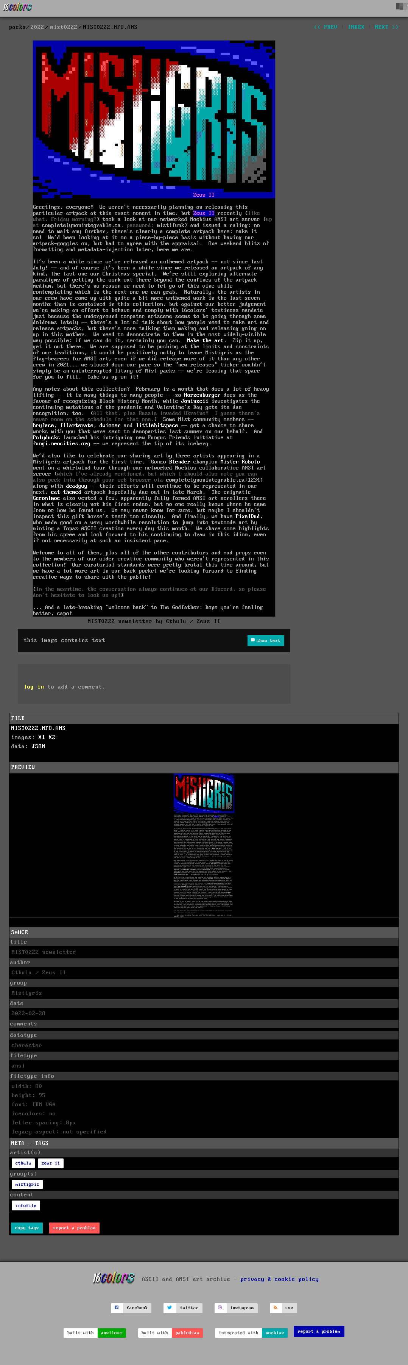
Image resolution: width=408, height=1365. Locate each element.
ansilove (111, 1333)
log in (34, 687)
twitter (189, 1308)
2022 (37, 27)
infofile (26, 1205)
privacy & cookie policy (280, 1279)
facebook (137, 1308)
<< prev (326, 27)
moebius (275, 1333)
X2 (52, 737)
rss (289, 1308)
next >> (387, 27)
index (356, 27)
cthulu (23, 1163)
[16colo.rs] (18, 8)
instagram (242, 1308)
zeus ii (51, 1163)
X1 (42, 737)
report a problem (74, 1228)
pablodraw (187, 1333)
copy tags (27, 1228)
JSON (38, 747)
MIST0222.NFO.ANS (38, 728)
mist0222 (64, 27)
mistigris (27, 1184)
